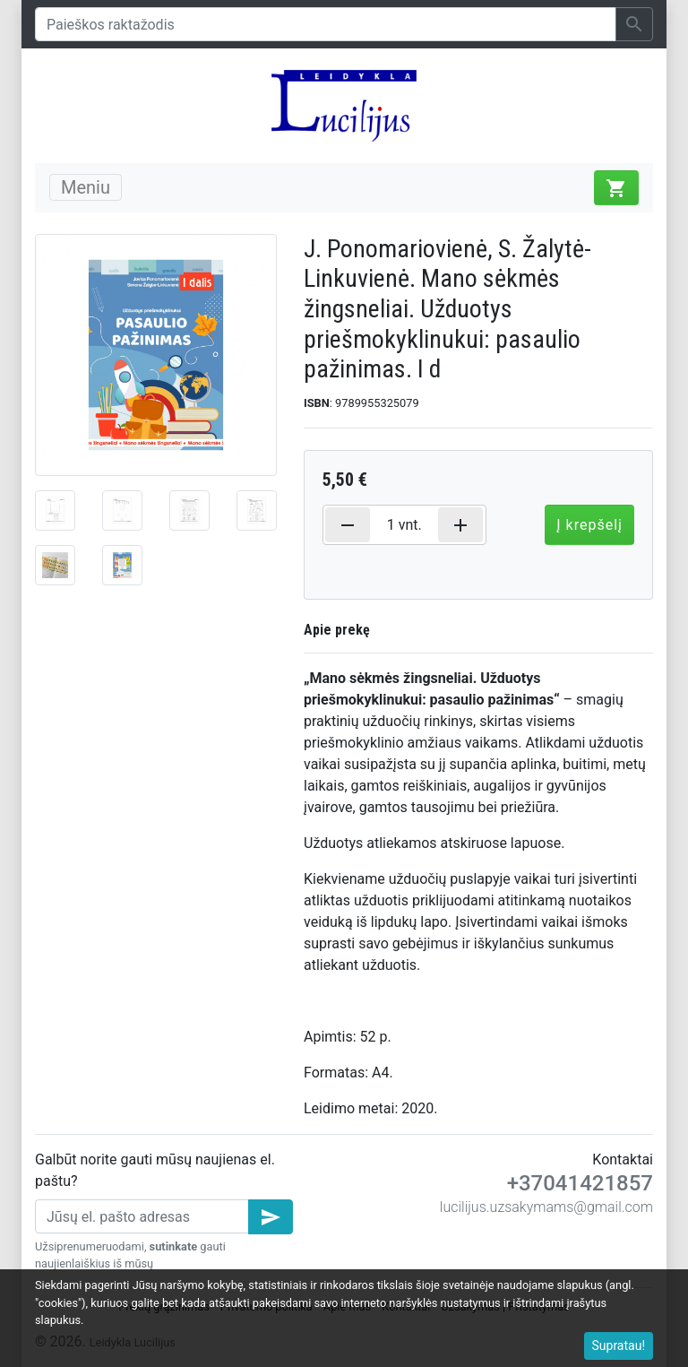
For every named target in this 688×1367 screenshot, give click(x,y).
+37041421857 (580, 1183)
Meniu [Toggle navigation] (85, 187)
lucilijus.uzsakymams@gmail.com (546, 1207)
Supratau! (619, 1345)
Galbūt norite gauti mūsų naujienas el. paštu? (155, 1170)
